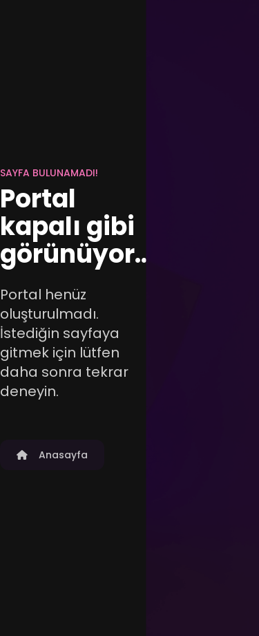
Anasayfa (52, 455)
